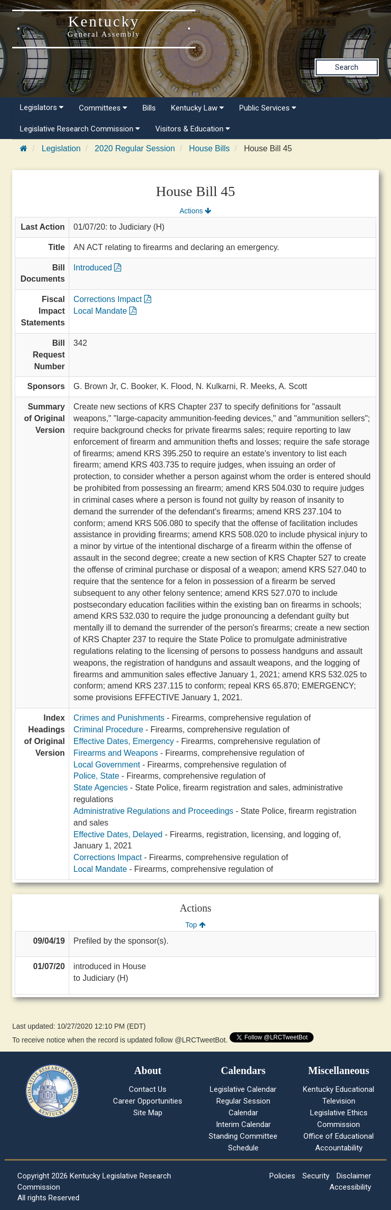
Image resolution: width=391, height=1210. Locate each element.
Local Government (106, 764)
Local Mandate (104, 311)
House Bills (209, 148)
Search (346, 67)
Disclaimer (354, 1175)
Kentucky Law (197, 108)
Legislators (42, 107)
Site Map (147, 1112)
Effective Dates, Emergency (123, 741)
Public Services (267, 108)
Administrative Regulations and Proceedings (153, 811)
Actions (195, 211)
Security (315, 1175)
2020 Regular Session (135, 148)
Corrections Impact (112, 299)
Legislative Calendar (243, 1089)
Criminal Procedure (108, 729)
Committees (103, 108)
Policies (282, 1175)
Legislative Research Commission (80, 128)
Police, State (96, 776)
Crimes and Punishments (118, 717)
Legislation (61, 148)
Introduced (97, 267)
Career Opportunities (147, 1101)
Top (195, 925)
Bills (149, 108)
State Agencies (100, 787)
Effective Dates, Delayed (117, 834)
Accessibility (350, 1187)
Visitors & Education (192, 128)
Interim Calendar (243, 1124)
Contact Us (147, 1089)
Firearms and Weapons (115, 753)
